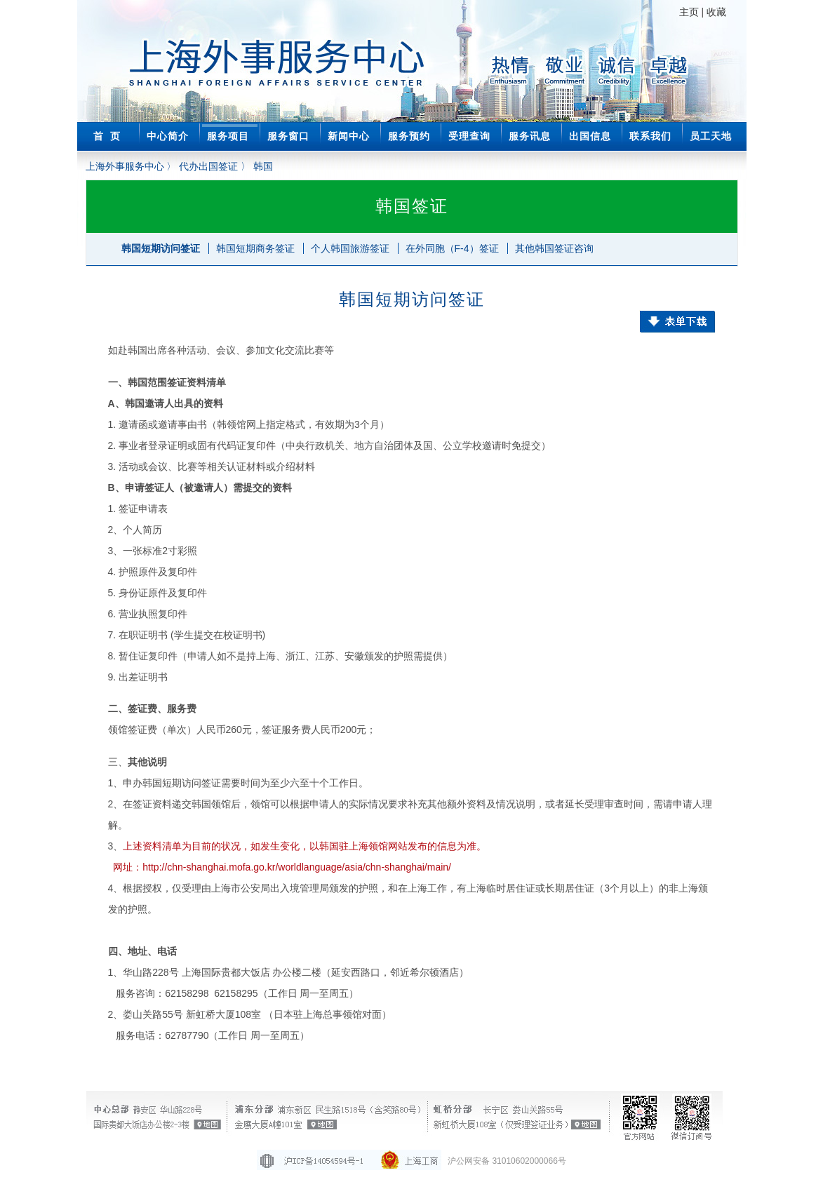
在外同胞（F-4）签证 (452, 248)
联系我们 (650, 136)
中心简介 (168, 136)
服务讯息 (530, 136)
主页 (689, 12)
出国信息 (590, 136)
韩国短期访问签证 (160, 248)
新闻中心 (349, 136)
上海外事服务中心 (125, 166)
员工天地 (711, 136)
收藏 (716, 12)
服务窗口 (288, 136)
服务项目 (228, 136)
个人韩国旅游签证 (350, 248)
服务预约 (409, 136)
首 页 (107, 136)
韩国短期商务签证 (255, 248)
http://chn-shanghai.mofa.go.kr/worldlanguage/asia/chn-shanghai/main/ (296, 867)
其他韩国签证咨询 (554, 248)
